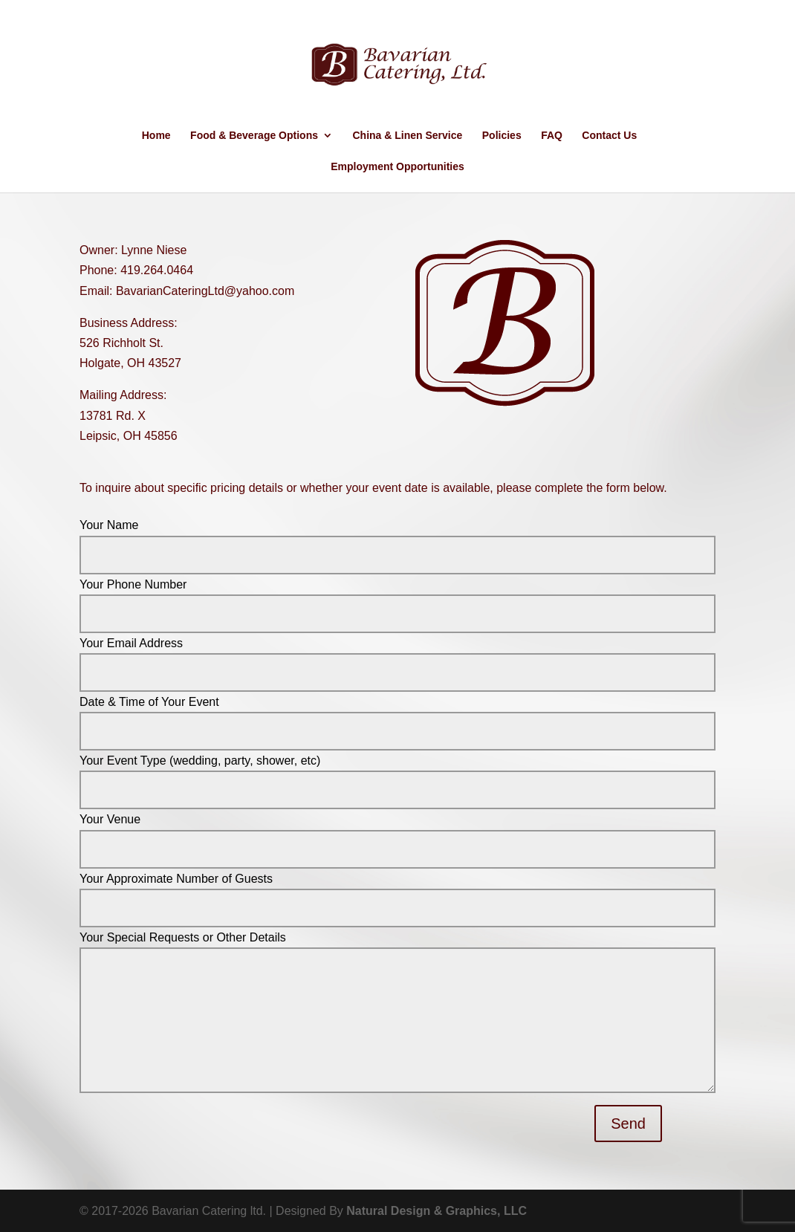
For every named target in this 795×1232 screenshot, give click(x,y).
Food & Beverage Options (254, 135)
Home (156, 135)
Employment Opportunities (397, 166)
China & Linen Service (407, 135)
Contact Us (609, 135)
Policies (502, 135)
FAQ (551, 135)
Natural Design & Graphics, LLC (436, 1211)
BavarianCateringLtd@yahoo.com (205, 291)
